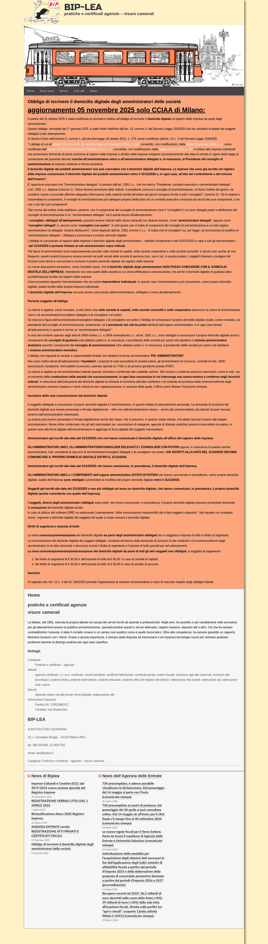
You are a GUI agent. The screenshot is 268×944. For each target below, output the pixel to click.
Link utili (79, 91)
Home (31, 91)
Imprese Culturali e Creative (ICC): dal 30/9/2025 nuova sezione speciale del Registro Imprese (58, 787)
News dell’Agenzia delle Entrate (132, 776)
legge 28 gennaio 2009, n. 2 (204, 144)
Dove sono (47, 91)
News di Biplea (45, 776)
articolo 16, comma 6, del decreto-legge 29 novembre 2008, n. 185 (95, 144)
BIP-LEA (83, 7)
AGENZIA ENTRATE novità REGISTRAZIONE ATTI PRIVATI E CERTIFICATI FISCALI (55, 831)
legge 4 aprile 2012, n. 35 (175, 149)
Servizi (63, 91)
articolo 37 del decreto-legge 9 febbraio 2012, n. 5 (79, 149)
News (93, 91)
